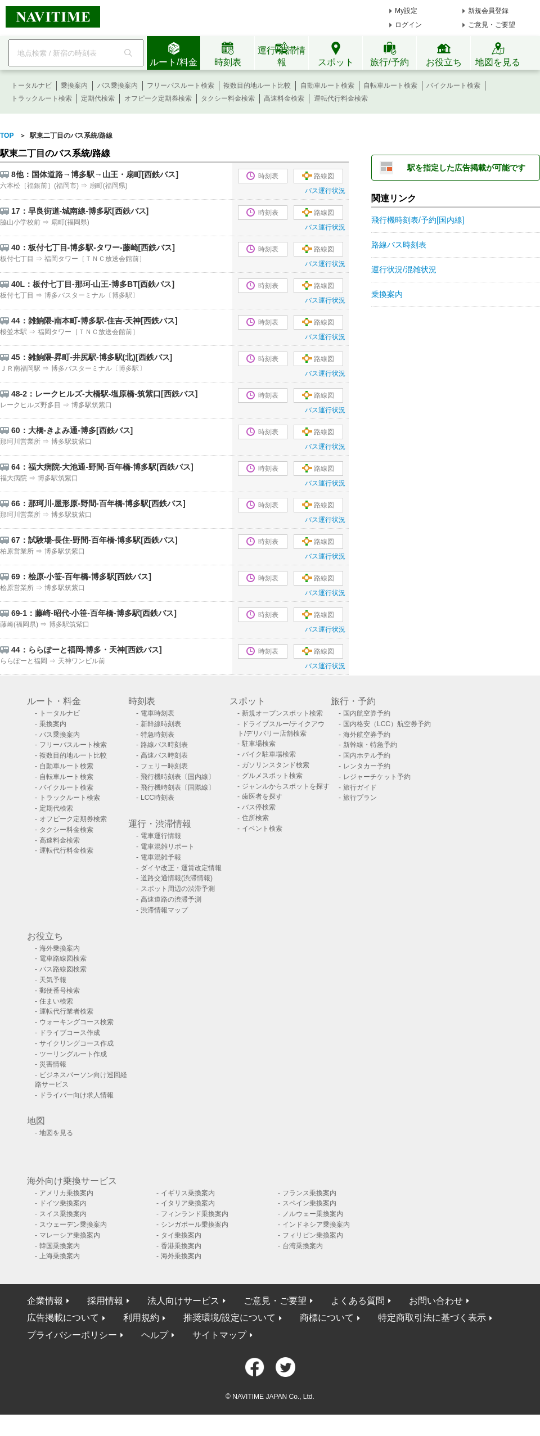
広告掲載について (63, 1317)
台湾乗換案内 (302, 1246)
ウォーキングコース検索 (76, 1022)
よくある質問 (358, 1301)
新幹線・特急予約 (370, 745)
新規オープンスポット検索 (282, 713)
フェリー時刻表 (164, 766)
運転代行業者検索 (66, 1011)
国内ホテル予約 (366, 755)
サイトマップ (219, 1335)
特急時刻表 (157, 735)
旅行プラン (360, 798)
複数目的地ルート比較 (257, 85)
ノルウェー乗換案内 (312, 1214)
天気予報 (52, 980)
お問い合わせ (436, 1301)
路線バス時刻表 (398, 244)
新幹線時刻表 (161, 724)
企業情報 (45, 1301)
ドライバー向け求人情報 (76, 1095)
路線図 (318, 176)
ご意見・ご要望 (491, 25)
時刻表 (262, 176)
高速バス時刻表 (164, 755)
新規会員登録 (488, 11)
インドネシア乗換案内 (316, 1224)
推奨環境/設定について (229, 1317)
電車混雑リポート (168, 846)
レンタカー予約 (366, 766)
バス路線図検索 (63, 969)
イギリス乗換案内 (188, 1193)
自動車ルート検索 (327, 85)
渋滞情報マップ (164, 910)
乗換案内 (74, 85)
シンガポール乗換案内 (194, 1224)
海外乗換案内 (59, 948)
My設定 (406, 11)
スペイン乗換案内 (309, 1203)
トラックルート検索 (41, 98)
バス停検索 (259, 807)
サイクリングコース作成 (76, 1043)
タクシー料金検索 (228, 98)
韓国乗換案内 (59, 1246)
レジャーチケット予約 (377, 777)
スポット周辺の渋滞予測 (178, 889)
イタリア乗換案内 (188, 1203)
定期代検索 (98, 98)
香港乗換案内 (181, 1246)
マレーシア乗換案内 (69, 1235)
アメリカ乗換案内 (66, 1193)
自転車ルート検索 (390, 85)
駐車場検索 (259, 744)
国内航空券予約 (366, 713)
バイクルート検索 (453, 85)
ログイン (408, 25)
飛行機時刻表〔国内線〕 (178, 777)
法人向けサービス (183, 1301)
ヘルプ (154, 1335)
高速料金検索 (284, 98)
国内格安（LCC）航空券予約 (387, 724)
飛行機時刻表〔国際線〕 (178, 787)
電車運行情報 (161, 836)
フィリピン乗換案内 (312, 1235)
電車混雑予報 (161, 857)
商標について (327, 1317)
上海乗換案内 (59, 1256)
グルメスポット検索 (272, 776)
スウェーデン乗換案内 (73, 1224)
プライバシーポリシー (72, 1335)
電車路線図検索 (63, 958)
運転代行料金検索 (341, 98)
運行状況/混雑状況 (403, 269)
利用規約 (141, 1317)
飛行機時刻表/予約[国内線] (418, 219)
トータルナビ (31, 85)
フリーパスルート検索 (180, 85)
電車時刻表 (157, 713)
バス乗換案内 (117, 85)
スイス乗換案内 (63, 1214)
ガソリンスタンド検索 (275, 765)
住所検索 (255, 818)
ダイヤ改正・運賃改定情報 (181, 868)
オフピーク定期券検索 (158, 98)
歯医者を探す (262, 796)
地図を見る (56, 1133)
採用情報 (105, 1301)
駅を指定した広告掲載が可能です (466, 167)
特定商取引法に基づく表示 (432, 1317)
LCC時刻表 (157, 798)
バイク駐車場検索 (269, 754)
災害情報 (52, 1064)
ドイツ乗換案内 (63, 1203)
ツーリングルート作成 (73, 1054)
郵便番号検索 (59, 990)
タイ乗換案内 (181, 1235)
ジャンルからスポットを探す (286, 786)
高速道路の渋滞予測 (171, 899)
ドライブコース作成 (69, 1033)
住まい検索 (56, 1001)
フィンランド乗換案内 (194, 1214)
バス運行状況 (325, 191)
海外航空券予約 (366, 735)
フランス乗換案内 (309, 1193)
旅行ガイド (360, 787)
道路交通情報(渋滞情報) (177, 878)
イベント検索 (262, 828)
